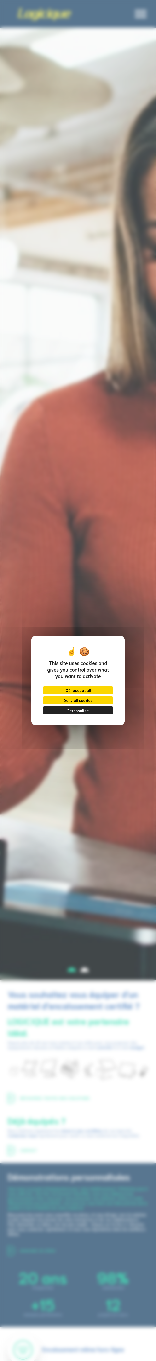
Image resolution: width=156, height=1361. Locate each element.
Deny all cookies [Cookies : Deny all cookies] (78, 700)
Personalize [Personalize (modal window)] (78, 710)
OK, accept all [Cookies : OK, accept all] (78, 690)
